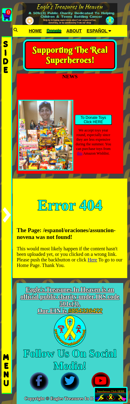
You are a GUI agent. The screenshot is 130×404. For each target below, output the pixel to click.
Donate (54, 30)
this (79, 153)
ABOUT (74, 30)
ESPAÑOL (99, 30)
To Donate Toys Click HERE (93, 119)
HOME (35, 30)
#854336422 (85, 310)
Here (92, 259)
